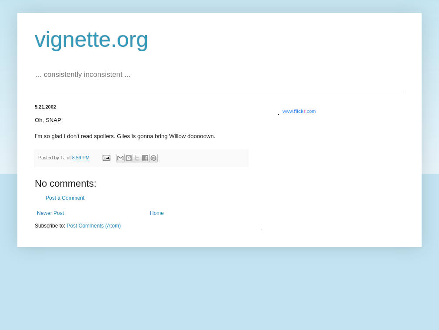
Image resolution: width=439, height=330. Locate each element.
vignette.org (91, 39)
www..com (299, 111)
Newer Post (50, 213)
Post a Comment (65, 198)
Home (157, 213)
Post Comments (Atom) (94, 226)
